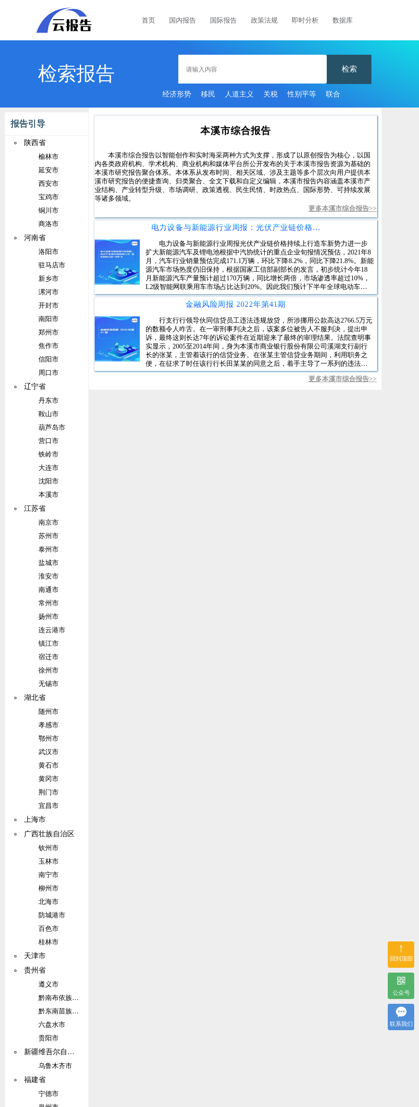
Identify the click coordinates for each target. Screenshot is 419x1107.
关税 (270, 94)
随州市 (48, 711)
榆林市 (48, 156)
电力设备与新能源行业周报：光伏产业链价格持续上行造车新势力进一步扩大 (235, 227)
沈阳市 (48, 481)
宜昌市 (48, 805)
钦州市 (48, 848)
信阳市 (48, 359)
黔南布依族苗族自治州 (72, 997)
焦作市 (48, 345)
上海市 (35, 819)
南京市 (48, 522)
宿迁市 (48, 657)
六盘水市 (51, 1024)
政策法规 (264, 20)
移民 (208, 94)
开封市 (48, 305)
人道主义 (239, 94)
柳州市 (48, 888)
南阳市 (48, 319)
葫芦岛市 (51, 427)
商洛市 (48, 224)
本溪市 (48, 494)
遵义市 (48, 984)
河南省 (35, 237)
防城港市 (51, 915)
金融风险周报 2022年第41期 (235, 304)
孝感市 (48, 725)
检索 (349, 69)
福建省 (35, 1079)
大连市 (48, 467)
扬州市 (48, 616)
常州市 (48, 603)
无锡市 (48, 683)
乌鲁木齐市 (55, 1066)
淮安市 (48, 576)
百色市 (48, 928)
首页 (148, 20)
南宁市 (48, 874)
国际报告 (223, 20)
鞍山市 (48, 414)
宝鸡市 (48, 197)
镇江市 (48, 643)
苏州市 (48, 536)
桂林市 (48, 942)
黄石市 (48, 765)
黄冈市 (48, 778)
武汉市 (48, 752)
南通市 (48, 589)
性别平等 (301, 94)
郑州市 (48, 332)
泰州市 (48, 549)
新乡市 (48, 278)
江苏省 (35, 508)
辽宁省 (35, 386)
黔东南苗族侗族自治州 (72, 1011)
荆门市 (48, 792)
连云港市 (51, 630)
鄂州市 (48, 738)
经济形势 (176, 94)
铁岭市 (48, 454)
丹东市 (48, 400)
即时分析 (305, 20)
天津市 (35, 956)
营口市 (48, 441)
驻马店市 (51, 265)
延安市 (48, 170)
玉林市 (48, 861)
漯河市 (48, 292)
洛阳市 (48, 251)
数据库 (343, 20)
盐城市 (48, 562)
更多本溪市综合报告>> (342, 208)
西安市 (48, 183)
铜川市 (48, 210)
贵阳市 (48, 1038)
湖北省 (35, 697)
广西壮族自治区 (49, 834)
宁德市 (48, 1093)
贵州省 (35, 970)
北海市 (48, 901)
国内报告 (182, 20)
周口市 (48, 372)
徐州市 (48, 670)
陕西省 (35, 142)
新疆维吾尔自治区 (53, 1052)
